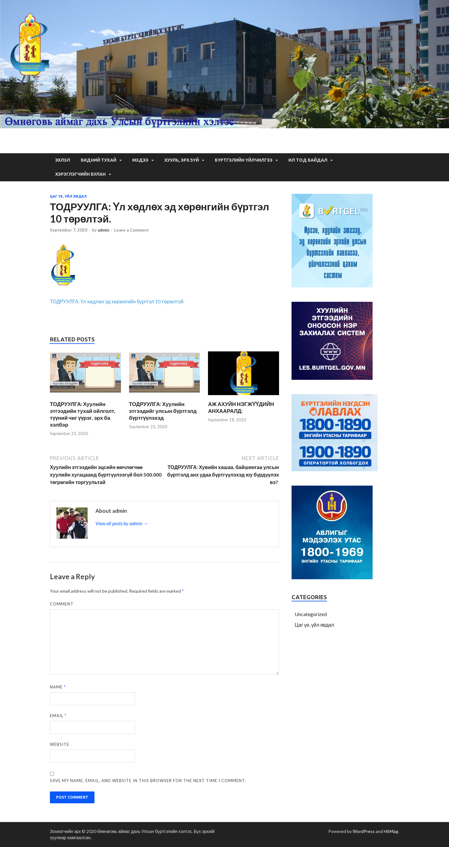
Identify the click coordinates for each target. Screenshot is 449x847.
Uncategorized (311, 614)
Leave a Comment (131, 230)
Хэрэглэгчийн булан (80, 174)
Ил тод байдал (307, 160)
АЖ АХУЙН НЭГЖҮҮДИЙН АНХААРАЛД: (241, 407)
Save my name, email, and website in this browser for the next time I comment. (148, 780)
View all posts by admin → (121, 523)
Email (58, 715)
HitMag (391, 831)
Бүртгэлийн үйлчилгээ (244, 160)
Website (59, 744)
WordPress (364, 831)
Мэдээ (140, 160)
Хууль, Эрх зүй (181, 160)
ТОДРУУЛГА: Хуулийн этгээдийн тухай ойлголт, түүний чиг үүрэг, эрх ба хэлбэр (82, 414)
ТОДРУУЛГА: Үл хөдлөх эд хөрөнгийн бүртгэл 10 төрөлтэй (117, 301)
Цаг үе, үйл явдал (68, 196)
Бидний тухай (98, 160)
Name (58, 686)
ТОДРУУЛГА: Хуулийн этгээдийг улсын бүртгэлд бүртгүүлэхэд (163, 411)
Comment (62, 603)
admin (103, 230)
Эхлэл (62, 160)
